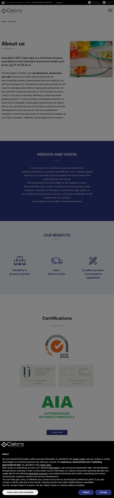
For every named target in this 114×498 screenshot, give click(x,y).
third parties (54, 468)
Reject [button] (86, 492)
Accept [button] (103, 492)
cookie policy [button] (45, 465)
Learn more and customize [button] (20, 492)
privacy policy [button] (79, 459)
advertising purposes (38, 473)
